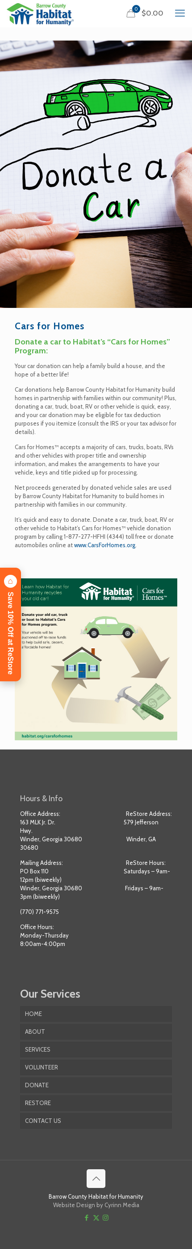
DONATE (37, 1085)
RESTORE (38, 1102)
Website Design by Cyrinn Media (96, 1204)
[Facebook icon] (86, 1218)
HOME (33, 1013)
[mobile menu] (180, 13)
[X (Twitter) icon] (96, 1218)
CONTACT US (43, 1120)
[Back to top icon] (96, 1178)
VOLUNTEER (41, 1067)
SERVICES (37, 1049)
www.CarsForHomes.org (104, 545)
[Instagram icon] (105, 1218)
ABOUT (35, 1031)
